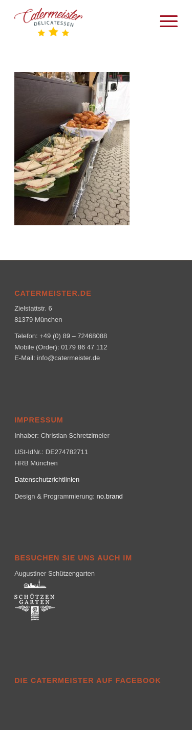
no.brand (110, 496)
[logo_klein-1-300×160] (79, 20)
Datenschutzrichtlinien (46, 479)
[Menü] (164, 20)
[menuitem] (164, 20)
